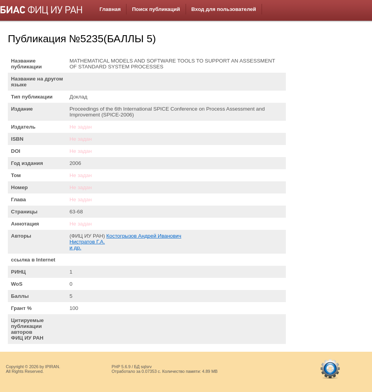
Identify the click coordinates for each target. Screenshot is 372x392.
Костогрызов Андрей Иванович (144, 236)
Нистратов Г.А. (87, 242)
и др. (75, 248)
